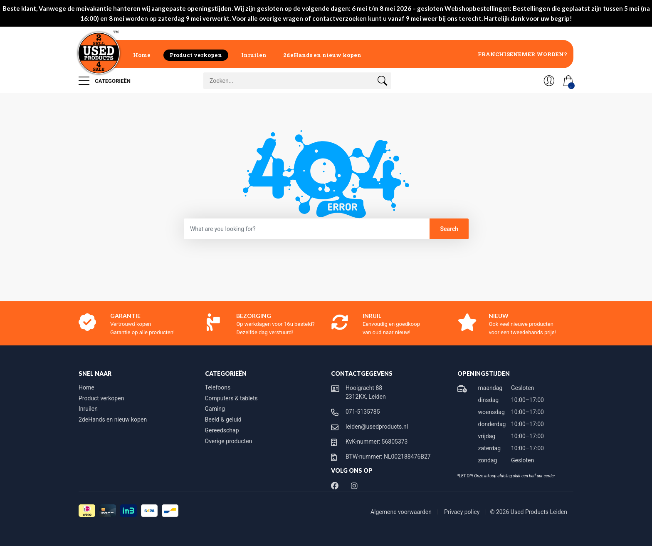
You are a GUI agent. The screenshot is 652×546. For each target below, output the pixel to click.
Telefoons (218, 387)
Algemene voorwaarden (401, 512)
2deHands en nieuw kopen (322, 55)
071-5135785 (363, 411)
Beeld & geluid (223, 419)
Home (142, 55)
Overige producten (228, 441)
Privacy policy (462, 512)
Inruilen (254, 55)
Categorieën (105, 80)
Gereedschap (222, 430)
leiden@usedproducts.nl (377, 426)
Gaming (215, 408)
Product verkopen (196, 55)
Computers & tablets (231, 398)
